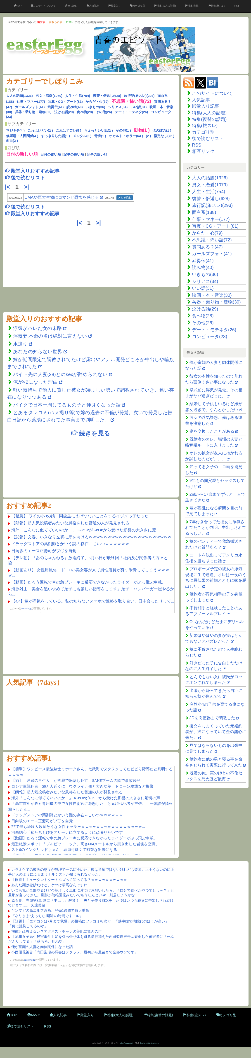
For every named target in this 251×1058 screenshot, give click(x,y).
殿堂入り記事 (205, 106)
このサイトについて (43, 5)
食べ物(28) (85, 112)
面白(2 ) (12, 140)
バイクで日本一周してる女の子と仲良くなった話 (67, 404)
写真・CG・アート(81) (65, 101)
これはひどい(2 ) (40, 130)
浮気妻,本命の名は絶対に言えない (50, 336)
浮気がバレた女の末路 (37, 328)
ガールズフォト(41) (30, 107)
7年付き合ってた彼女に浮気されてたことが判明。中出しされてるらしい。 (215, 528)
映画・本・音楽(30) (212, 295)
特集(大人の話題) (165, 5)
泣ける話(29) (64, 112)
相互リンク (203, 151)
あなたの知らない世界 (38, 351)
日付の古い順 (50, 154)
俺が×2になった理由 (35, 382)
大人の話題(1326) (19, 96)
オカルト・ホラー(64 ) (126, 136)
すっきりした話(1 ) (55, 136)
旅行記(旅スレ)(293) (139, 96)
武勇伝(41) (55, 107)
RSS (236, 5)
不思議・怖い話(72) (212, 239)
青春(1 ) (100, 136)
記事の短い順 (97, 154)
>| (27, 187)
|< (8, 187)
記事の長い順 (74, 154)
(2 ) (148, 136)
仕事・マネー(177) (31, 101)
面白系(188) (204, 212)
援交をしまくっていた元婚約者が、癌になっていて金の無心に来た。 (215, 732)
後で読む (71, 5)
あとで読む (124, 197)
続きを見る (90, 433)
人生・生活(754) (77, 96)
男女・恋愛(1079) (49, 96)
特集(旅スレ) (216, 5)
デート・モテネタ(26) (131, 112)
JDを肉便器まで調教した (212, 718)
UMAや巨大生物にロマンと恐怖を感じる (62, 197)
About (33, 1015)
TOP (17, 5)
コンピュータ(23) (209, 336)
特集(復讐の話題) (209, 119)
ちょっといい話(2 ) (98, 130)
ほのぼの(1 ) (161, 130)
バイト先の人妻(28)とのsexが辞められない (60, 374)
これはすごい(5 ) (68, 130)
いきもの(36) (95, 107)
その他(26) (104, 112)
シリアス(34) (118, 107)
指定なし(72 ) (164, 136)
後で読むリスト (208, 138)
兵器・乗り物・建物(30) (33, 112)
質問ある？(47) (207, 246)
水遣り (21, 343)
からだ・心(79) (97, 101)
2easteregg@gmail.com (149, 1043)
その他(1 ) (123, 130)
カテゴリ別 (137, 5)
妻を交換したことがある (211, 431)
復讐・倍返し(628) (107, 96)
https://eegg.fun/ (126, 1043)
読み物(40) (74, 107)
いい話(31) (138, 107)
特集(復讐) (192, 5)
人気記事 (93, 5)
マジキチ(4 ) (15, 130)
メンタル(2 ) (82, 136)
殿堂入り (114, 5)
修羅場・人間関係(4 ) (22, 136)
